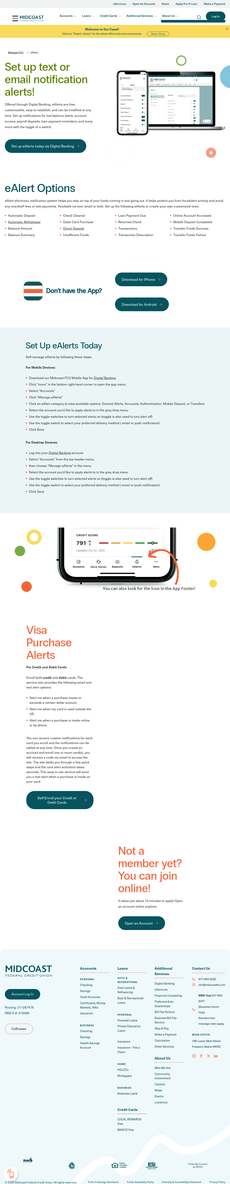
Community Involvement (162, 1073)
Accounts (66, 15)
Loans (86, 15)
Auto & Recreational (127, 980)
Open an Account (139, 923)
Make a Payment (214, 4)
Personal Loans (127, 1019)
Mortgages (124, 1069)
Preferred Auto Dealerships (164, 1003)
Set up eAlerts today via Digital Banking (42, 146)
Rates (165, 4)
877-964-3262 (207, 979)
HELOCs (122, 1064)
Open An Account (143, 4)
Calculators (161, 1039)
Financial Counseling (167, 995)
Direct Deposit (73, 228)
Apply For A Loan (186, 4)
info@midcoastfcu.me (211, 985)
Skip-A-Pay (161, 1027)
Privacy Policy (216, 1171)
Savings (85, 991)
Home (121, 1058)
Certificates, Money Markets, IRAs (92, 1004)
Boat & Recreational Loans (129, 1000)
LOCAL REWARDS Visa (132, 1113)
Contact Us (201, 968)
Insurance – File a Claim (132, 1046)
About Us (168, 15)
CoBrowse (18, 1030)
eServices (119, 4)
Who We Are (162, 1066)
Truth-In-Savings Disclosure (95, 1171)
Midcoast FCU (22, 16)
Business (87, 1024)
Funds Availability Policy (134, 1171)
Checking (86, 985)
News (158, 1087)
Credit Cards (108, 15)
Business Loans (127, 1087)
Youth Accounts (90, 996)
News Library (158, 33)
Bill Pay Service (164, 1011)
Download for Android (139, 304)
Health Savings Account (89, 1044)
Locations (161, 1099)
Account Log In (22, 995)
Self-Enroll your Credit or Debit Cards (57, 800)
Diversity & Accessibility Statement (178, 1171)
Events (159, 1093)
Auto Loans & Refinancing (125, 990)
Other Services (164, 1044)
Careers (160, 1081)
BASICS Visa (125, 1119)
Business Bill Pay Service (165, 1019)
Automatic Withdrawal (24, 221)
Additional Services (139, 15)
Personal (87, 979)
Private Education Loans (128, 1027)
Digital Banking (105, 377)
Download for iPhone (138, 279)
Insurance (86, 1012)
